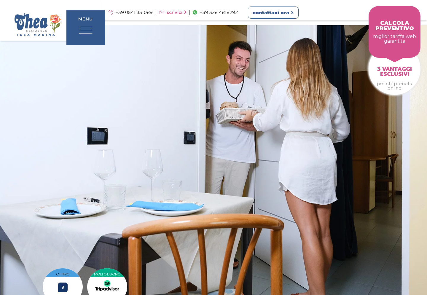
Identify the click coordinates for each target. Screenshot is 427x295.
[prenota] (394, 32)
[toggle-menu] (85, 29)
